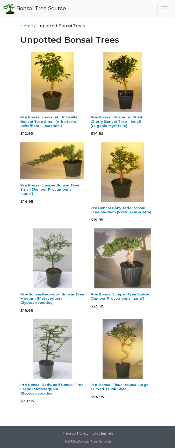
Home (26, 25)
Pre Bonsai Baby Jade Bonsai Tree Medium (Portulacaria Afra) (121, 210)
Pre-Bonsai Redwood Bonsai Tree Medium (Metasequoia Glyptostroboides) (52, 298)
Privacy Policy (75, 433)
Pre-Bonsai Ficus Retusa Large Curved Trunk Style (119, 387)
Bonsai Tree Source (34, 8)
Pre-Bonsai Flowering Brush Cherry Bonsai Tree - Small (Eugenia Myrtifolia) (117, 121)
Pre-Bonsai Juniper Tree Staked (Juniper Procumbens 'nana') (121, 296)
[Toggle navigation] (164, 9)
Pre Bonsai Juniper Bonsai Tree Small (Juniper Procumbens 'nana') (49, 189)
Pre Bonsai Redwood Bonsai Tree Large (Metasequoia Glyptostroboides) (52, 389)
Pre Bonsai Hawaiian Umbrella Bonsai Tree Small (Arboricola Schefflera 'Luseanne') (48, 121)
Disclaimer (103, 433)
